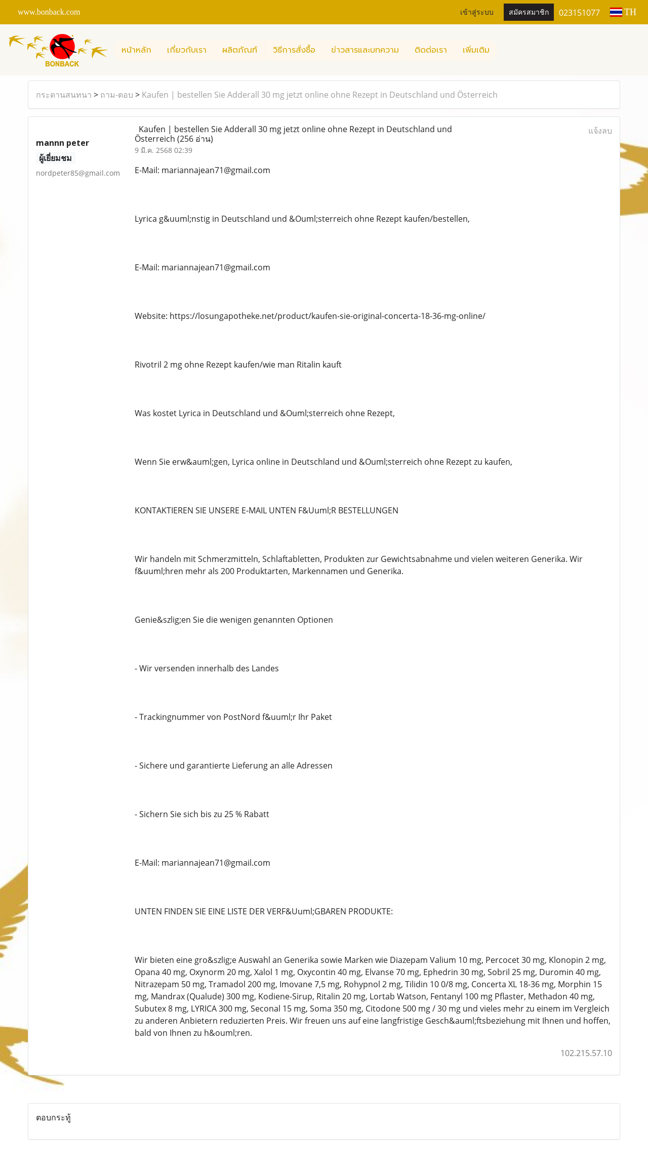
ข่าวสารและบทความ (365, 50)
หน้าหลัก (136, 50)
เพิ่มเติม (476, 50)
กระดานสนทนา (64, 94)
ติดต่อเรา (431, 50)
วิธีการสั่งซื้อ (294, 50)
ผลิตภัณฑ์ (239, 50)
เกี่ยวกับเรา (187, 50)
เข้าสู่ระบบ (477, 12)
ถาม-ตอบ (116, 94)
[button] (506, 50)
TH (623, 12)
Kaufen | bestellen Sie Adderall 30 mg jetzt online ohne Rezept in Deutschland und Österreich (320, 94)
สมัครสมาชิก (529, 12)
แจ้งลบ (600, 130)
